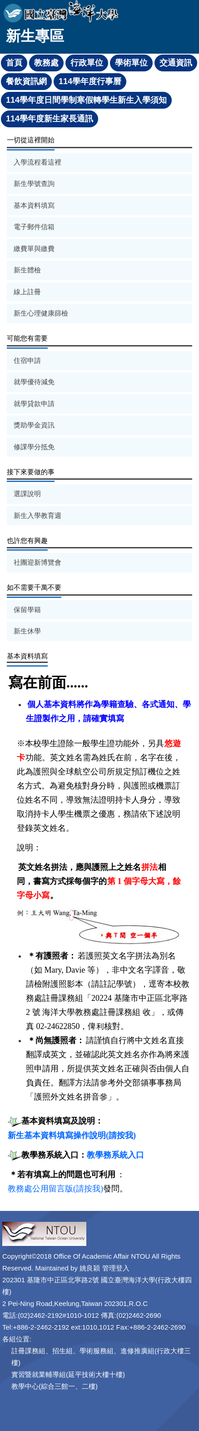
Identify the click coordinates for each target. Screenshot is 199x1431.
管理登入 (115, 1268)
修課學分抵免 (34, 447)
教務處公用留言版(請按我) (55, 1188)
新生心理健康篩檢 (41, 313)
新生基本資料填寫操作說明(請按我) (72, 1135)
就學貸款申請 (34, 403)
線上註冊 (27, 292)
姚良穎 (90, 1268)
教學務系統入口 (115, 1155)
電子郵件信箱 (34, 227)
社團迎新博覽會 (37, 562)
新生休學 (27, 631)
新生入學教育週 (37, 515)
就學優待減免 (34, 382)
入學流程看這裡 (37, 162)
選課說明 (27, 493)
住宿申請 (27, 360)
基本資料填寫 (34, 205)
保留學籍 (27, 609)
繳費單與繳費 (34, 248)
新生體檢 (27, 270)
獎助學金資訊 (34, 425)
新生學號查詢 (34, 183)
